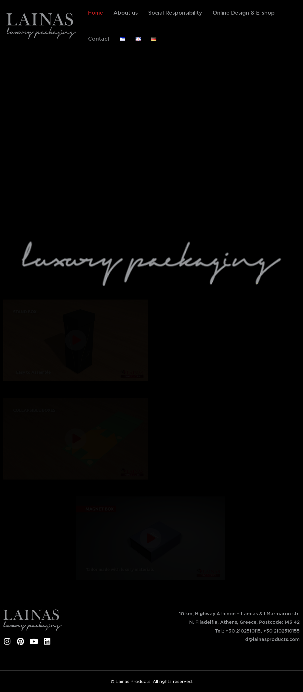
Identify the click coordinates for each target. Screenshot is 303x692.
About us (125, 13)
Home (95, 13)
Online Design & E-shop (244, 13)
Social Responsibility (175, 13)
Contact (99, 39)
